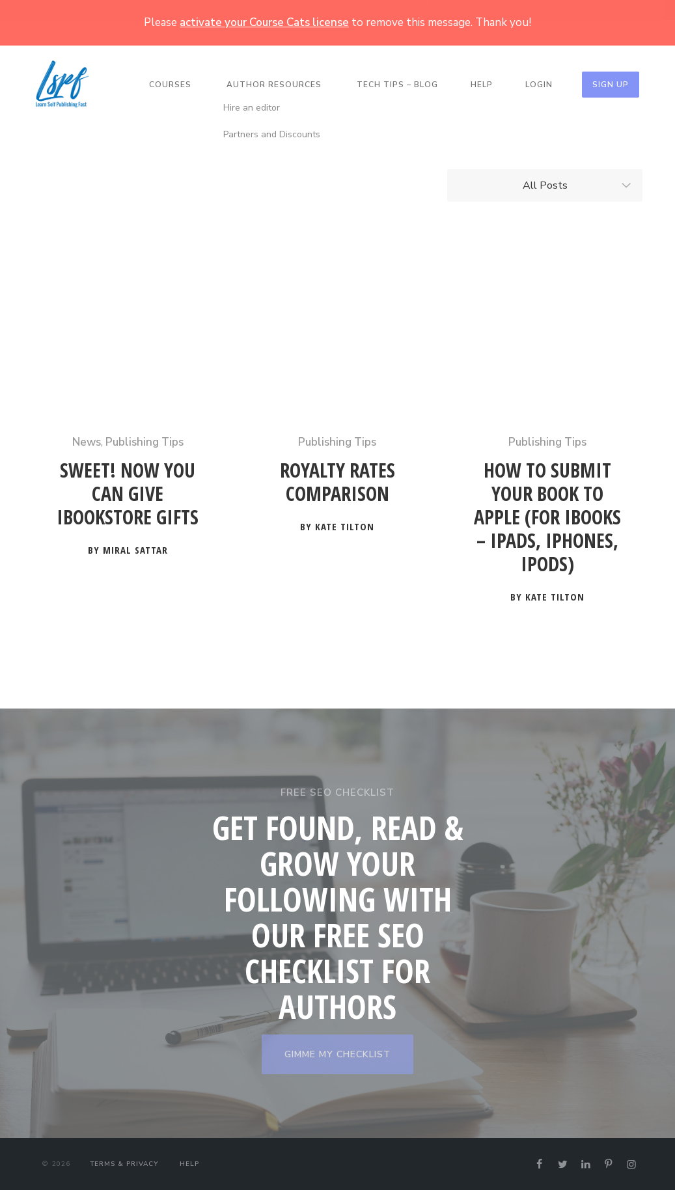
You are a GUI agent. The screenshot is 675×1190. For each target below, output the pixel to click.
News (86, 442)
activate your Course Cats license (264, 22)
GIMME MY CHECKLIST (337, 1054)
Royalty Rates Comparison (337, 482)
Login (539, 84)
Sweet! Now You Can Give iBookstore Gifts (128, 494)
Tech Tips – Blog (397, 84)
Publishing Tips (144, 442)
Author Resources (274, 84)
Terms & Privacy (124, 1164)
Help (482, 84)
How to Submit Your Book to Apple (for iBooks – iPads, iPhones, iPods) (547, 517)
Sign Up (610, 84)
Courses (170, 84)
